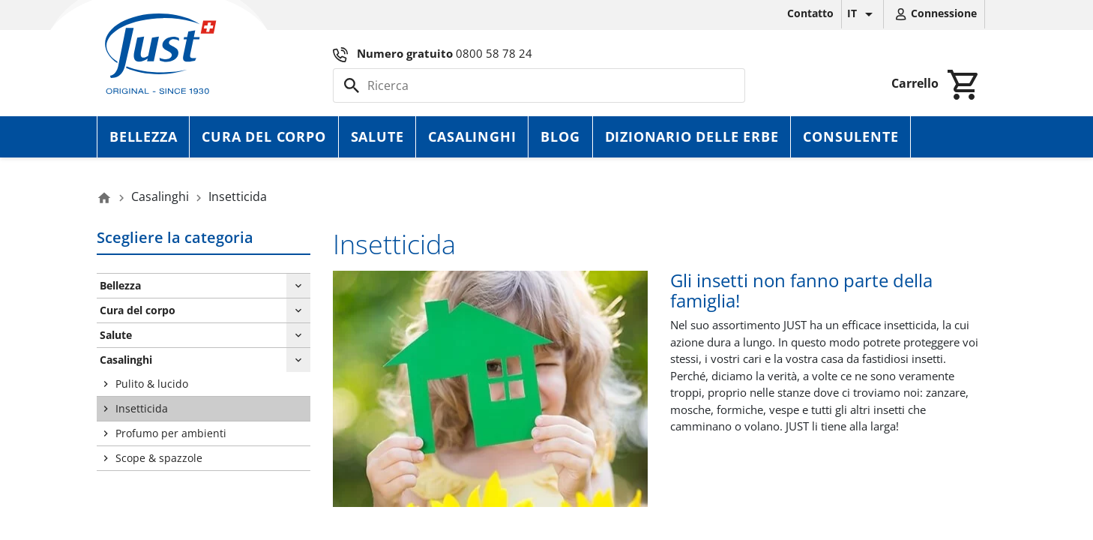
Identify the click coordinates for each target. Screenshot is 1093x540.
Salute (377, 137)
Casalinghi (472, 137)
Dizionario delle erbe (692, 137)
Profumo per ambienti (170, 433)
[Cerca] (539, 85)
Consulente (850, 137)
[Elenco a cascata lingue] (862, 14)
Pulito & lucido (151, 383)
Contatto (810, 13)
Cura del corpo (263, 137)
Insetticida (141, 408)
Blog (560, 137)
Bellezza (143, 137)
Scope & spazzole (158, 458)
